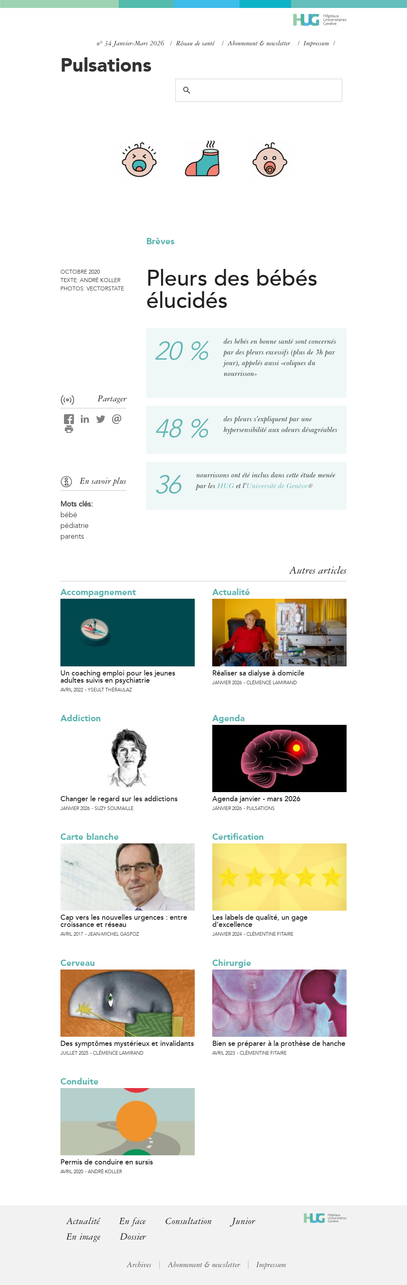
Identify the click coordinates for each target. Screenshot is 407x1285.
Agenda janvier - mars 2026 (256, 798)
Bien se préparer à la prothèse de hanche (278, 1043)
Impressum (316, 43)
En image (83, 1236)
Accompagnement (98, 592)
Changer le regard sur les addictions (119, 798)
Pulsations (105, 64)
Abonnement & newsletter (259, 43)
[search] (257, 90)
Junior (243, 1221)
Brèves (160, 241)
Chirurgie (231, 963)
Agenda (228, 718)
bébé (68, 514)
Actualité (231, 592)
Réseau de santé (195, 43)
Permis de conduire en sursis (106, 1162)
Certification (238, 836)
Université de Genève (279, 485)
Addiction (80, 718)
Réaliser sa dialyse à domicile (258, 673)
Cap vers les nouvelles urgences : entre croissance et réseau (123, 921)
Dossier (133, 1236)
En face (132, 1221)
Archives (139, 1264)
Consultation (188, 1221)
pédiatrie (74, 525)
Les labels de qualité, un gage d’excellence (260, 921)
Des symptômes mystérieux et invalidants (127, 1043)
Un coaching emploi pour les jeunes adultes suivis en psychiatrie (117, 677)
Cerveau (77, 963)
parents (72, 536)
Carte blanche (89, 836)
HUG (225, 485)
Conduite (79, 1081)
